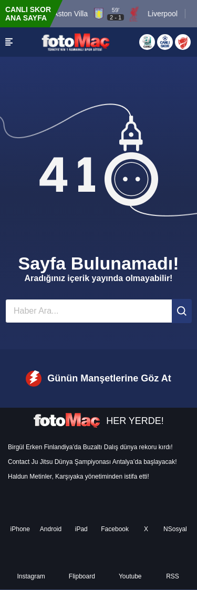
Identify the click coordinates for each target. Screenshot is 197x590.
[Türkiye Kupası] (183, 42)
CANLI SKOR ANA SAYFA (28, 13)
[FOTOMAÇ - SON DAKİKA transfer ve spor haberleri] (76, 41)
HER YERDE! (98, 420)
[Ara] (182, 311)
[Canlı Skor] (165, 42)
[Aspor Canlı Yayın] (147, 42)
